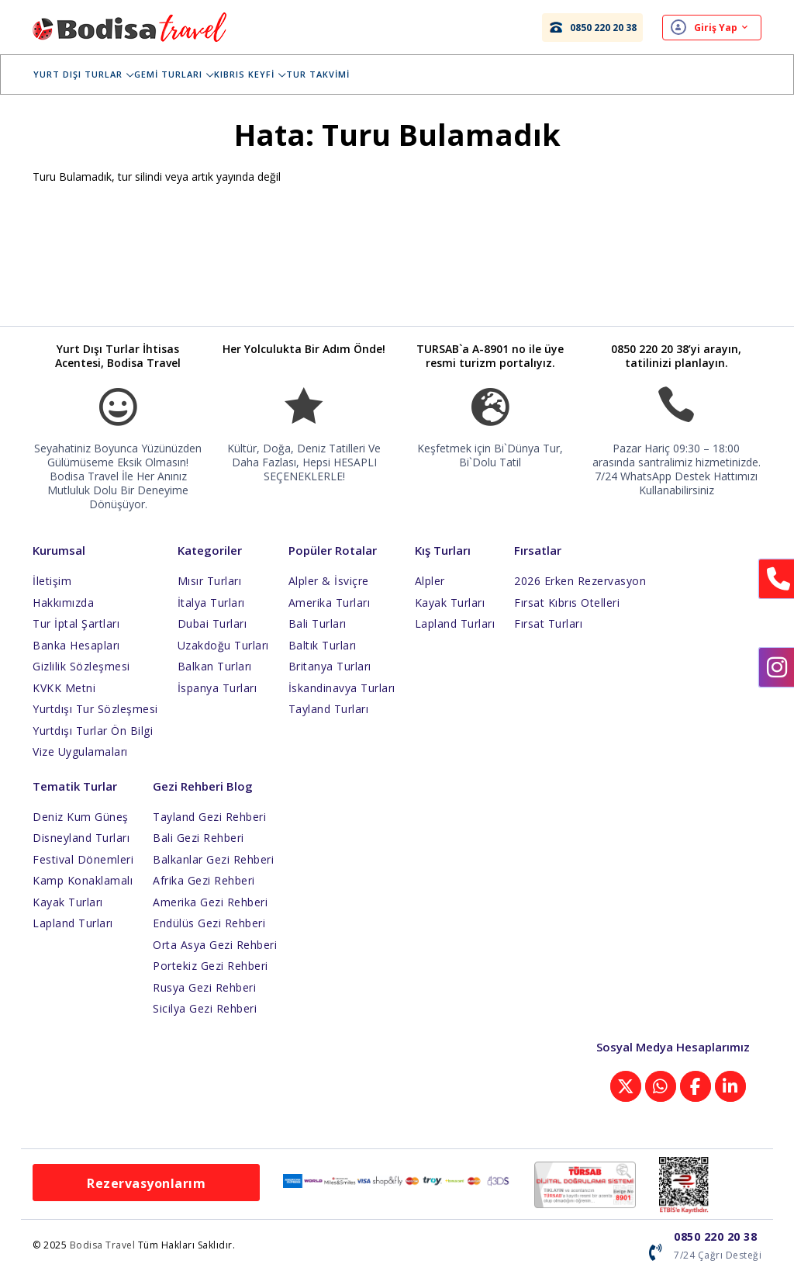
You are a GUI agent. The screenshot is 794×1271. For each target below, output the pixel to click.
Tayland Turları (328, 708)
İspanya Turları (217, 688)
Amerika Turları (329, 602)
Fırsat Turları (548, 623)
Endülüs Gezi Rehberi (209, 923)
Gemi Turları (185, 74)
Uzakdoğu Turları (223, 645)
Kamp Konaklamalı (83, 880)
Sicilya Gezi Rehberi (205, 1008)
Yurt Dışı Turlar (94, 74)
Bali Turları (317, 623)
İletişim (52, 580)
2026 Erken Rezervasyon (580, 580)
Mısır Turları (210, 580)
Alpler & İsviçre (328, 580)
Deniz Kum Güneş (81, 816)
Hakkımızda (63, 602)
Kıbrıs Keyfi (261, 74)
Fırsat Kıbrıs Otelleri (567, 602)
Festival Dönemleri (83, 859)
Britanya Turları (329, 666)
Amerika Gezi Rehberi (210, 902)
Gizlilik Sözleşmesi (81, 666)
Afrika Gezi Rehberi (204, 880)
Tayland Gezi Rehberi (209, 816)
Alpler (430, 580)
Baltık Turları (322, 645)
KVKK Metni (64, 688)
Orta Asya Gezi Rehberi (215, 944)
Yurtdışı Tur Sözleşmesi (95, 708)
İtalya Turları (211, 602)
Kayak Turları (450, 602)
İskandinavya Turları (341, 688)
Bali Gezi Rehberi (198, 837)
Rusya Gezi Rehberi (204, 987)
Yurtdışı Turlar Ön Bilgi (93, 730)
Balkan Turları (215, 666)
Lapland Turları (455, 623)
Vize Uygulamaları (80, 751)
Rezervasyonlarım (146, 1183)
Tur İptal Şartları (76, 623)
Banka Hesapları (76, 645)
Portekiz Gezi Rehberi (210, 965)
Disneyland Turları (81, 837)
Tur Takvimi (329, 74)
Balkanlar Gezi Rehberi (213, 859)
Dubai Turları (212, 623)
